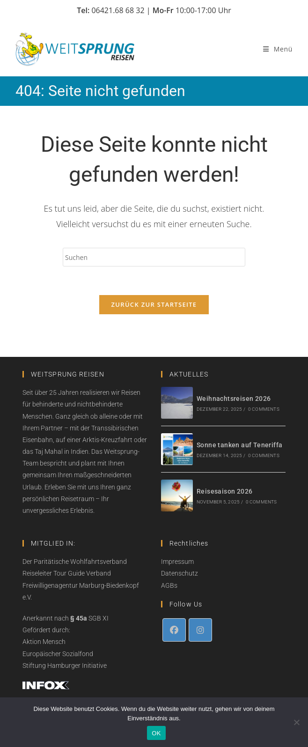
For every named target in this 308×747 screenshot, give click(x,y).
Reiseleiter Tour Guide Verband (66, 573)
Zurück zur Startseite (154, 304)
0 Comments (263, 409)
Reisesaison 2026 (224, 491)
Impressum (177, 561)
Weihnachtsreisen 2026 (234, 398)
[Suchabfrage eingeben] (154, 257)
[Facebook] (174, 630)
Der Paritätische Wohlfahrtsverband (74, 561)
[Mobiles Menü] (278, 48)
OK (156, 733)
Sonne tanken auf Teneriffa (239, 445)
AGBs (169, 585)
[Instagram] (200, 630)
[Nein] (296, 722)
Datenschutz (179, 573)
